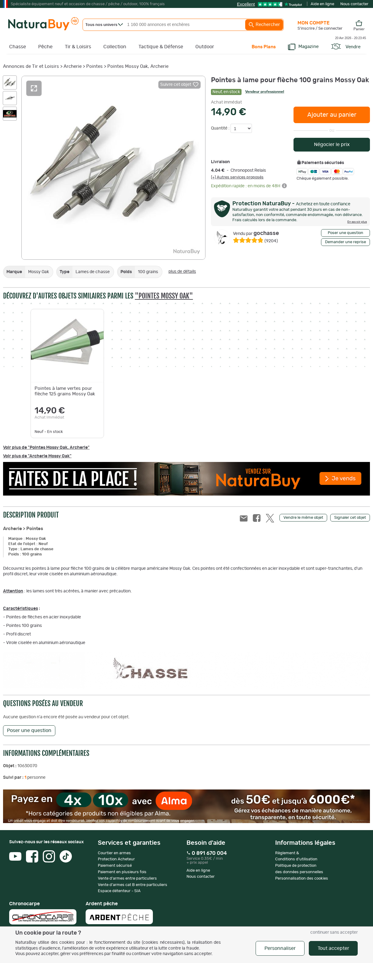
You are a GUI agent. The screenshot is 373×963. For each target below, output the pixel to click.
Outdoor (204, 46)
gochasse (256, 233)
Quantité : (221, 128)
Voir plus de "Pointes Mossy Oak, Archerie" (46, 447)
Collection (114, 46)
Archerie (73, 66)
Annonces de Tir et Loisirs (31, 66)
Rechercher (264, 25)
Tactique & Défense (160, 46)
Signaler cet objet (350, 518)
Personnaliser (280, 948)
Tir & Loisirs (78, 46)
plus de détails (182, 271)
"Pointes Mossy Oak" (164, 296)
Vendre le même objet (303, 518)
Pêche (45, 46)
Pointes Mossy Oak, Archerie (137, 66)
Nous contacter (354, 4)
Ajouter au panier (331, 115)
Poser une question (345, 233)
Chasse (17, 46)
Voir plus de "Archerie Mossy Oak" (37, 456)
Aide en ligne (322, 4)
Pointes (94, 66)
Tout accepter (333, 948)
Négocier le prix (332, 144)
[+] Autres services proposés (237, 177)
